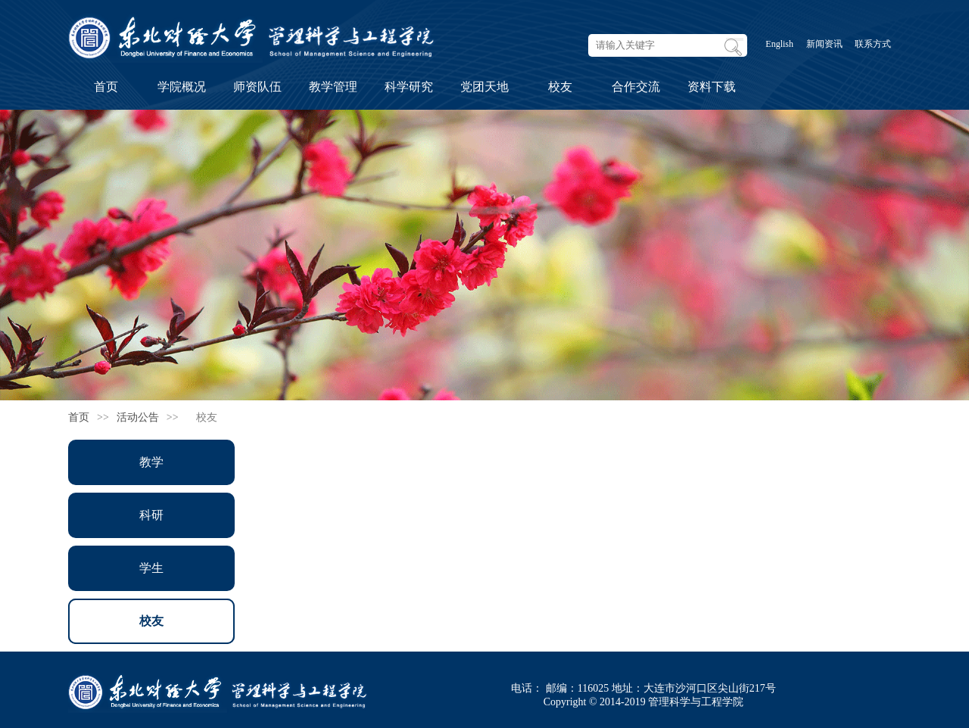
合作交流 (636, 86)
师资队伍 (257, 86)
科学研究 (409, 86)
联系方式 (873, 44)
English (779, 44)
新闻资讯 (824, 44)
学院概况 (181, 86)
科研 (151, 515)
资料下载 (711, 86)
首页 (106, 86)
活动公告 (138, 417)
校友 (560, 86)
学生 (151, 568)
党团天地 (484, 86)
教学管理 (333, 86)
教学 (151, 462)
